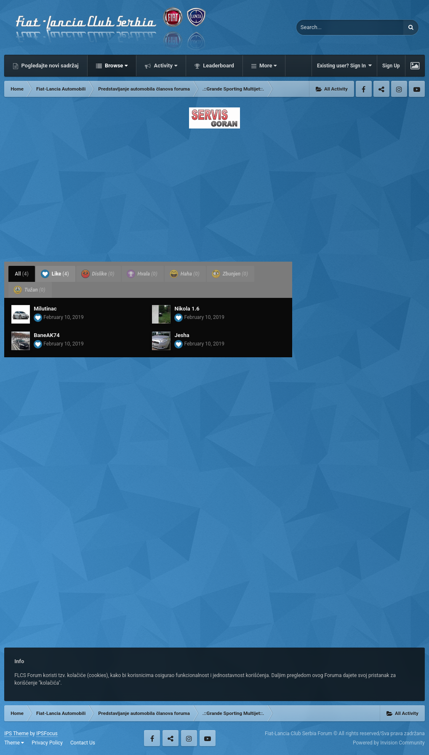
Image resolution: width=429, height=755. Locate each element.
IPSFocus (46, 733)
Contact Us (82, 743)
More (267, 65)
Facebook (364, 89)
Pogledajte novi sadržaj (49, 65)
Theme (14, 743)
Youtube (417, 89)
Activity (164, 65)
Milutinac (45, 308)
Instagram (399, 89)
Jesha (181, 335)
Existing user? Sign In (344, 65)
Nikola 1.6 (186, 308)
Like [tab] (55, 274)
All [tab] (22, 274)
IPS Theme (16, 733)
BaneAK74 (46, 335)
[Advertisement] (214, 193)
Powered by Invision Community (389, 743)
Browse (116, 65)
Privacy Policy (47, 743)
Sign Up (391, 66)
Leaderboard (218, 65)
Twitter (381, 89)
